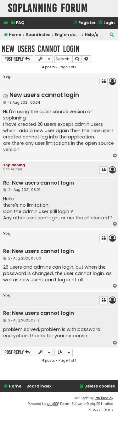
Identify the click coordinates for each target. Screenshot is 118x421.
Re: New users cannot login (38, 183)
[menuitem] (17, 23)
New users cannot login (41, 49)
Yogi (7, 77)
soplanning (14, 165)
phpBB (52, 403)
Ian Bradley (104, 398)
